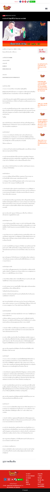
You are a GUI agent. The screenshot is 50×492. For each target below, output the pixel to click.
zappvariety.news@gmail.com (14, 485)
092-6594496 (10, 487)
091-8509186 (17, 487)
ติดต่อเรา (17, 1)
